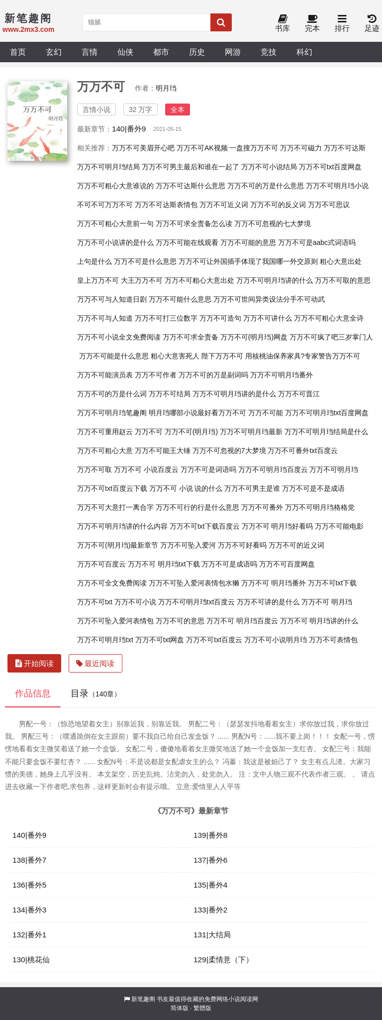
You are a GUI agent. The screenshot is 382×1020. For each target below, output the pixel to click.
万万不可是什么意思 (145, 261)
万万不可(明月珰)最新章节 (117, 545)
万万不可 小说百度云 (146, 469)
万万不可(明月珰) (191, 432)
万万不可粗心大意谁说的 (115, 186)
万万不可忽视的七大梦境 (272, 223)
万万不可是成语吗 (229, 564)
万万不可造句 (220, 318)
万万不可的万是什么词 (112, 394)
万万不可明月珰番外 (281, 375)
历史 (197, 51)
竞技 (269, 51)
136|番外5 (29, 885)
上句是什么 (94, 261)
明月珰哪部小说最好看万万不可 (197, 413)
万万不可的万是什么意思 (265, 186)
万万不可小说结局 (269, 167)
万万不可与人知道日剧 (112, 299)
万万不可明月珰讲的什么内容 (122, 526)
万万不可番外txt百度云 (303, 450)
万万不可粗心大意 (105, 450)
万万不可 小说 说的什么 (186, 488)
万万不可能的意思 (248, 242)
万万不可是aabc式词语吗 (317, 242)
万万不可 (149, 432)
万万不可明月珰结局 (108, 167)
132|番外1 (29, 934)
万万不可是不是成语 (313, 488)
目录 (96, 693)
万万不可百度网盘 (287, 564)
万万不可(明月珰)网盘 (253, 337)
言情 (89, 51)
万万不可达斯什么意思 (190, 186)
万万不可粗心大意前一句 (115, 223)
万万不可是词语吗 (208, 469)
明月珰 (166, 88)
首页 (18, 51)
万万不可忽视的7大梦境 (229, 450)
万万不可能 (265, 413)
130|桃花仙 (31, 959)
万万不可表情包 (333, 640)
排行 (342, 23)
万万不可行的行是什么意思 (197, 507)
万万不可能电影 (339, 526)
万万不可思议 (329, 205)
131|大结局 (212, 934)
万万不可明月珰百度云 (273, 469)
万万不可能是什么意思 (114, 356)
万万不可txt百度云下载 (112, 488)
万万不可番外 (262, 507)
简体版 (180, 1008)
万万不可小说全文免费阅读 (119, 337)
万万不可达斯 (345, 148)
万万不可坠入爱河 (188, 545)
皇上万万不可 (98, 280)
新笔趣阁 (143, 999)
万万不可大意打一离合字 (115, 507)
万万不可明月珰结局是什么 (326, 432)
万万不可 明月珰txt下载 (164, 564)
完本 (312, 23)
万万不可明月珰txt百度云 (196, 602)
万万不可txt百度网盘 (330, 167)
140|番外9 (129, 128)
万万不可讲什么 (267, 318)
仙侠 (125, 51)
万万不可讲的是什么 (268, 602)
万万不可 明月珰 (326, 602)
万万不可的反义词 (278, 205)
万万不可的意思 (180, 621)
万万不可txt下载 (332, 583)
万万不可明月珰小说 (337, 186)
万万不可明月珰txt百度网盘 (327, 413)
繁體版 (202, 1008)
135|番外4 (210, 885)
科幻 (304, 51)
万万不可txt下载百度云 (205, 526)
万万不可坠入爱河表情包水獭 (194, 583)
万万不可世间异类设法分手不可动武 (269, 299)
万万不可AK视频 (202, 148)
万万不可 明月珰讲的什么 (319, 621)
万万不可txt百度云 (214, 640)
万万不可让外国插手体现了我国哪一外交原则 (248, 261)
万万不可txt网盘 (160, 640)
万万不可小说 (135, 602)
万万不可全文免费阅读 (112, 583)
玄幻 (54, 51)
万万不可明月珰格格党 (320, 507)
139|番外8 (210, 835)
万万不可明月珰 (333, 469)
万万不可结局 (170, 394)
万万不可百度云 (101, 564)
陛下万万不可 (222, 356)
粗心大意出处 (341, 261)
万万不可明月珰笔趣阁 (112, 413)
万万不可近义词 (223, 205)
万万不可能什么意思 (180, 299)
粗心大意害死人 (175, 356)
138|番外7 (29, 860)
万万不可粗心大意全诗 (329, 318)
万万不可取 (94, 469)
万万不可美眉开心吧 (143, 148)
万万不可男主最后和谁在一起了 (190, 167)
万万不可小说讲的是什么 (115, 242)
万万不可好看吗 (242, 545)
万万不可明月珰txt (105, 640)
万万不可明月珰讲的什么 (274, 280)
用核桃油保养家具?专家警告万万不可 (303, 356)
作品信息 (33, 693)
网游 (233, 51)
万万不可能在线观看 (187, 242)
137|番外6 (210, 860)
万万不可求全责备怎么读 (194, 223)
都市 (161, 51)
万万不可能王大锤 (163, 450)
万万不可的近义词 (296, 545)
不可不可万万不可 (105, 205)
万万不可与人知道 (105, 318)
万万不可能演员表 (105, 375)
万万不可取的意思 (343, 280)
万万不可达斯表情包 (166, 205)
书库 (282, 23)
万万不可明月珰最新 (251, 432)
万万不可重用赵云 (105, 432)
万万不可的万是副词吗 (213, 375)
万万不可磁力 (301, 148)
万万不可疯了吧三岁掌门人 (331, 337)
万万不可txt (94, 602)
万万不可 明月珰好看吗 (277, 526)
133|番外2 (210, 910)
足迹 (372, 23)
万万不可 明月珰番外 (273, 583)
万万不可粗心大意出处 (199, 280)
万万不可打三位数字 (166, 318)
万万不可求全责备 (190, 337)
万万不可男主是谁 (252, 488)
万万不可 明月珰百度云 (242, 621)
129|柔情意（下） (223, 959)
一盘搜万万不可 (253, 148)
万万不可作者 (156, 375)
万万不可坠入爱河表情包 (115, 621)
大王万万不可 (142, 280)
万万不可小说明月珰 (275, 640)
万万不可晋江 (299, 394)
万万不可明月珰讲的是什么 (234, 394)
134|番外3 (29, 910)
